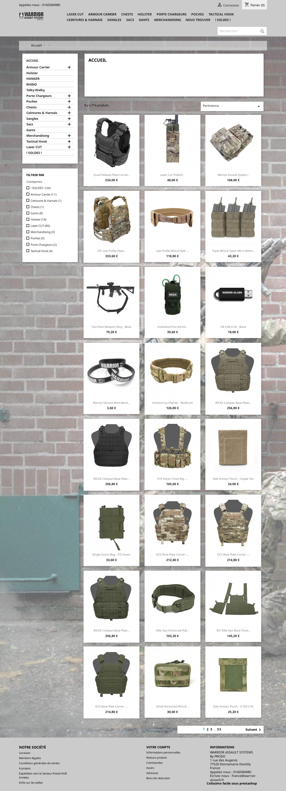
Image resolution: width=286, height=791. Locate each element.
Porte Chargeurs (172, 14)
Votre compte (158, 747)
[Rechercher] (242, 31)
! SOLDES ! (223, 20)
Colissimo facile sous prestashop (232, 783)
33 (219, 729)
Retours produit (156, 757)
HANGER (33, 79)
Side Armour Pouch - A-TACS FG (233, 706)
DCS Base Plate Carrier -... (172, 554)
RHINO (31, 84)
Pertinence (232, 106)
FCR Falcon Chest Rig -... (172, 479)
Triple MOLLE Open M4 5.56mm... (233, 251)
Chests (127, 14)
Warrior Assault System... (233, 175)
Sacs (130, 20)
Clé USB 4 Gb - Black (233, 327)
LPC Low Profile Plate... (111, 251)
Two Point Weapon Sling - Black (111, 327)
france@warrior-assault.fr (233, 778)
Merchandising (167, 20)
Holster (145, 14)
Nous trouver (198, 20)
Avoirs (150, 768)
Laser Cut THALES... (172, 175)
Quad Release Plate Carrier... (111, 175)
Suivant (254, 729)
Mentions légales (30, 758)
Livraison (24, 753)
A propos (25, 768)
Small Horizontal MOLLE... (172, 706)
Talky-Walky (35, 90)
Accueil (32, 61)
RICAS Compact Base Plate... (233, 403)
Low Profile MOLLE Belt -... (172, 251)
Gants (144, 20)
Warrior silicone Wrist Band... (111, 403)
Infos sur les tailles (31, 783)
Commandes (154, 763)
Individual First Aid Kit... (172, 327)
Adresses (152, 773)
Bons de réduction (158, 778)
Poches (197, 14)
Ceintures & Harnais (85, 20)
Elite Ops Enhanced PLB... (172, 630)
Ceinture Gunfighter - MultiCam (172, 403)
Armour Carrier (102, 14)
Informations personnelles (163, 752)
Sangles (114, 20)
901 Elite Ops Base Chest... (233, 630)
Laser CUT (75, 14)
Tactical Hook (221, 14)
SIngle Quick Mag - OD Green (111, 554)
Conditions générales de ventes (39, 763)
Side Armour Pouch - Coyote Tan (233, 479)
